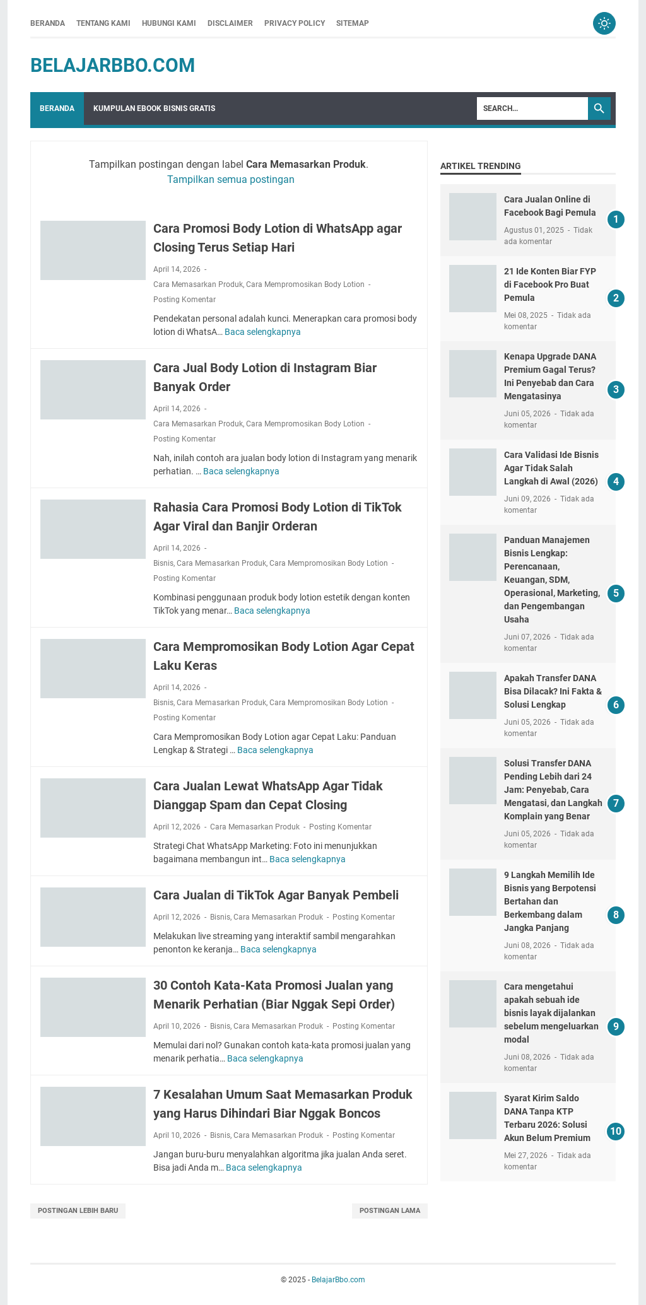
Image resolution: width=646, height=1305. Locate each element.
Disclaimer (230, 23)
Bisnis (163, 563)
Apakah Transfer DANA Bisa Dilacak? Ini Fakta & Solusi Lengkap (553, 691)
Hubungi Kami (169, 23)
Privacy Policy (294, 23)
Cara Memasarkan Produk (198, 284)
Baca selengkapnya (263, 332)
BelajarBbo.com (112, 65)
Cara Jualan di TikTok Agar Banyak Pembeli (276, 895)
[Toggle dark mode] (604, 23)
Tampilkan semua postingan (231, 179)
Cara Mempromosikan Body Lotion (305, 284)
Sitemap (352, 23)
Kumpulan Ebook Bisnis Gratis (154, 108)
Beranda (47, 23)
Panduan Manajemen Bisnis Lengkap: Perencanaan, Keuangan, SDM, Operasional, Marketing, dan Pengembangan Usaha (552, 579)
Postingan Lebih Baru (78, 1211)
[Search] (532, 108)
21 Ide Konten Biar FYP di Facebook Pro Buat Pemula (550, 284)
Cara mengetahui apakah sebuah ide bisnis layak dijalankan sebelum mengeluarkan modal (551, 1013)
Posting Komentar (184, 299)
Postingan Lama (390, 1211)
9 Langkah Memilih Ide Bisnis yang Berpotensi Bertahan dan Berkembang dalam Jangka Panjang (550, 901)
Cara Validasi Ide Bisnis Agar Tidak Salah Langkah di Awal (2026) (551, 468)
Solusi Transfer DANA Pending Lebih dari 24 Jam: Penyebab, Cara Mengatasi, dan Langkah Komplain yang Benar (553, 789)
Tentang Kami (103, 23)
